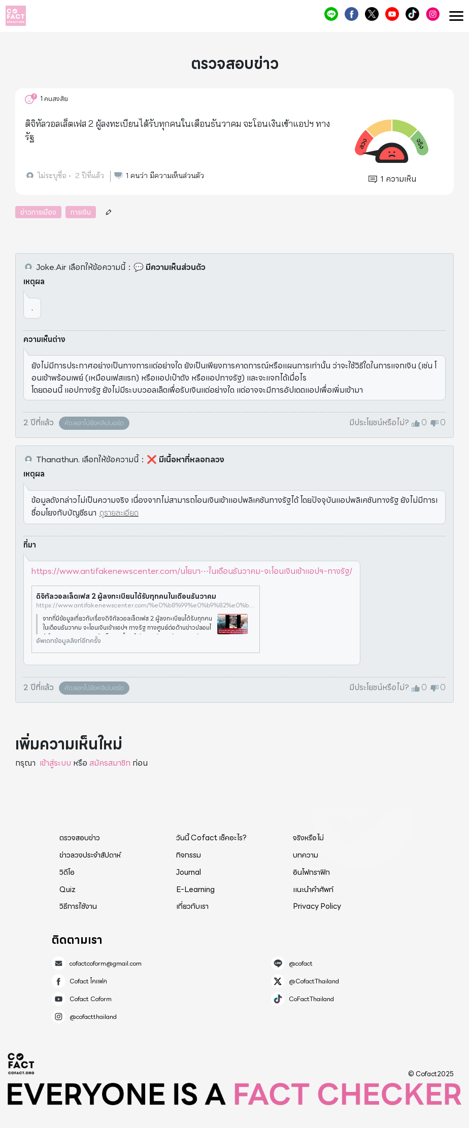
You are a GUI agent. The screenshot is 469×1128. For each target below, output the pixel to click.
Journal (188, 872)
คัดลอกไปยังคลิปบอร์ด (94, 423)
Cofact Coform (392, 14)
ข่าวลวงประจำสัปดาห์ (90, 855)
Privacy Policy (317, 906)
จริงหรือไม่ (308, 838)
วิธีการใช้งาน (78, 906)
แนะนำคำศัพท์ (313, 889)
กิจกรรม (188, 855)
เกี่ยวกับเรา (192, 906)
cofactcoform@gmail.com (106, 963)
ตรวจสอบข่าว (79, 838)
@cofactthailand (433, 14)
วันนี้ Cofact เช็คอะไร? (211, 838)
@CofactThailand (372, 14)
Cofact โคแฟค (351, 14)
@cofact (331, 14)
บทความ (305, 855)
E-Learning (195, 889)
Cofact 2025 (21, 1063)
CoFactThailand (412, 14)
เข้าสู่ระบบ (55, 763)
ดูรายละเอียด (119, 512)
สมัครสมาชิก (109, 763)
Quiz (67, 889)
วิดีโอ (67, 872)
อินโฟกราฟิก (311, 872)
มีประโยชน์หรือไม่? (379, 423)
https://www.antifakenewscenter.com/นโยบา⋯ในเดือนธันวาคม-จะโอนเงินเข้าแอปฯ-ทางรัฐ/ (191, 571)
